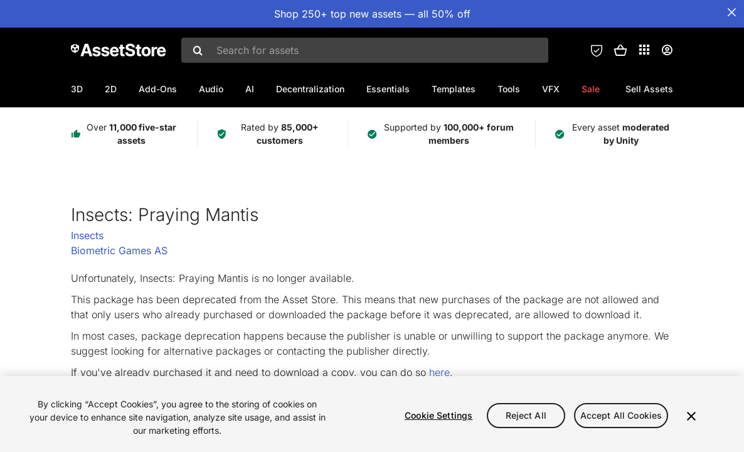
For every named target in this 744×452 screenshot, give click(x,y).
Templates (454, 88)
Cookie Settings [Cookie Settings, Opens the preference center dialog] (438, 415)
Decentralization (310, 88)
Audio (211, 88)
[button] (620, 50)
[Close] (691, 416)
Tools (508, 88)
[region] (372, 414)
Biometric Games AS (119, 250)
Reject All (526, 415)
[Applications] (644, 49)
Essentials (388, 88)
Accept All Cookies (621, 415)
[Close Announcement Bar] (731, 12)
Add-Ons (158, 88)
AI (249, 88)
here (439, 372)
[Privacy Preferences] (596, 50)
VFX (551, 88)
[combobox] (364, 50)
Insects (87, 235)
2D (111, 88)
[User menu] (667, 50)
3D (77, 88)
